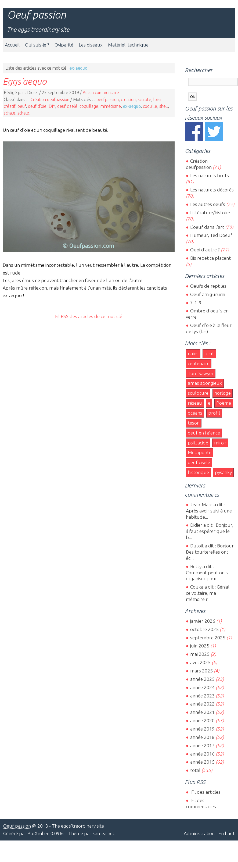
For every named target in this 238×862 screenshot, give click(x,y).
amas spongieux (205, 383)
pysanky (223, 472)
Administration (199, 833)
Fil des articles (205, 792)
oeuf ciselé (67, 106)
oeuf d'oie (37, 106)
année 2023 (202, 695)
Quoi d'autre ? (205, 249)
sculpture (198, 393)
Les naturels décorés (212, 189)
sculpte (144, 99)
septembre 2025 (207, 637)
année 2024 (202, 687)
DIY (52, 106)
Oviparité (64, 44)
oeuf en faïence (204, 432)
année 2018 (202, 737)
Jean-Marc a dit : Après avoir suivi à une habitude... (209, 510)
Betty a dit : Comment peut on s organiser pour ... (207, 572)
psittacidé (198, 442)
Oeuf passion (36, 15)
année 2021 (202, 712)
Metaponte (199, 452)
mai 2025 (200, 654)
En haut (226, 833)
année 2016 (202, 753)
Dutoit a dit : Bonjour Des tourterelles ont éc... (210, 552)
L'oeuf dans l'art (207, 227)
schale (9, 113)
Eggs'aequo (24, 81)
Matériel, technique (128, 44)
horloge (222, 393)
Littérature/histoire (210, 212)
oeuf (21, 106)
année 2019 (202, 728)
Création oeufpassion (50, 99)
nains (193, 353)
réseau (195, 402)
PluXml (35, 833)
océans (195, 412)
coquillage (89, 106)
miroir (220, 442)
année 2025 (202, 679)
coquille (150, 106)
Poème (223, 402)
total (195, 770)
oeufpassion (107, 99)
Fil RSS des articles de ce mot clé (88, 316)
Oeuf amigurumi (207, 294)
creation (128, 99)
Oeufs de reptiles (208, 285)
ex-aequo (132, 106)
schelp (23, 113)
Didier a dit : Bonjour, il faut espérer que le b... (209, 531)
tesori (194, 422)
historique (198, 472)
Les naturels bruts (209, 175)
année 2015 (202, 761)
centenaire (199, 363)
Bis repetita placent (210, 258)
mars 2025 (201, 670)
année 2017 (202, 745)
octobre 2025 (204, 629)
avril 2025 (200, 662)
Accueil (12, 44)
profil (214, 412)
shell (163, 106)
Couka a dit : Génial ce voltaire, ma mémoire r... (207, 593)
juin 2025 (199, 645)
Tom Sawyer (201, 373)
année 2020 (202, 720)
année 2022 (202, 703)
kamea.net (103, 833)
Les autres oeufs (207, 204)
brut (209, 353)
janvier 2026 (202, 621)
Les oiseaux (91, 44)
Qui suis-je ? (37, 44)
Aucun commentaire (101, 92)
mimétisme (110, 106)
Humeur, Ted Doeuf (211, 235)
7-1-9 (195, 302)
